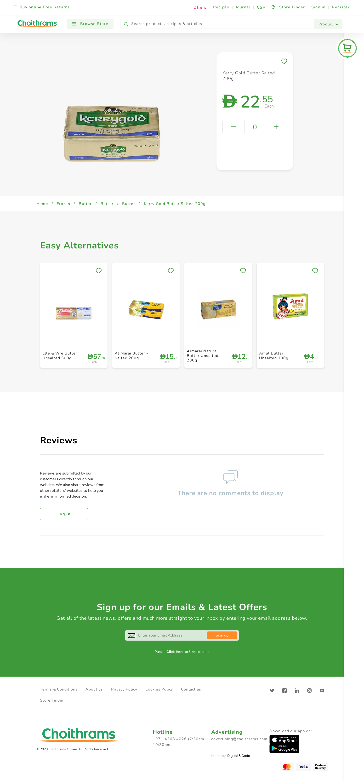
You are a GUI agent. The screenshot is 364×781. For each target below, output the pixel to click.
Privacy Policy (124, 689)
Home (42, 203)
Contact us (191, 689)
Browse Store (90, 23)
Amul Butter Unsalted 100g (273, 355)
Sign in (318, 7)
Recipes (221, 7)
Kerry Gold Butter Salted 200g (175, 203)
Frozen (63, 203)
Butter (85, 203)
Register (341, 7)
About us (94, 689)
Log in (63, 514)
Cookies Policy (159, 689)
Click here (175, 651)
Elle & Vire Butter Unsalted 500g (59, 355)
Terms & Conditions (58, 689)
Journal (243, 7)
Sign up (222, 635)
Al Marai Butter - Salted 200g (131, 355)
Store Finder (52, 700)
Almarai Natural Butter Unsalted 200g (202, 355)
